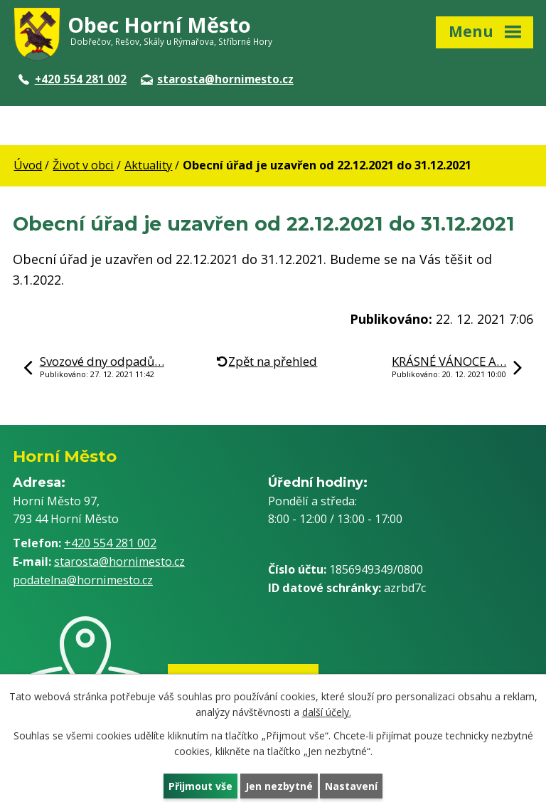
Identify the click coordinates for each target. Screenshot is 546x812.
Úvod (28, 165)
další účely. (326, 712)
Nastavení (352, 786)
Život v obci (83, 165)
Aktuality (148, 165)
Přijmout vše (200, 786)
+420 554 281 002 (72, 79)
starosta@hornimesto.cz (217, 79)
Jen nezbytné (279, 786)
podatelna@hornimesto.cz (83, 580)
